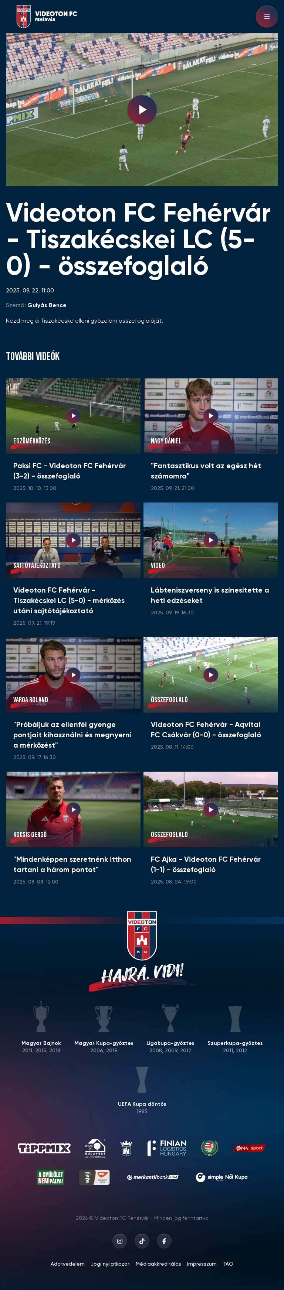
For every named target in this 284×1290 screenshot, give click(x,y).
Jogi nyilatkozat (110, 1264)
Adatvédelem (68, 1264)
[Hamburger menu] (267, 17)
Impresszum (202, 1264)
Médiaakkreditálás (158, 1264)
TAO (228, 1264)
